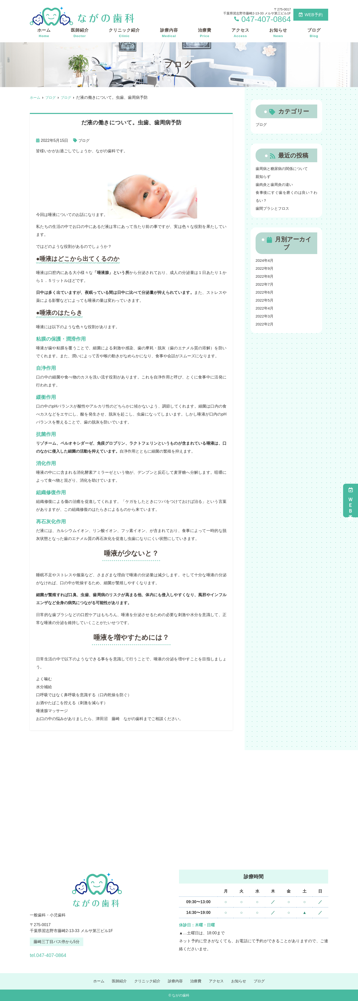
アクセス (240, 33)
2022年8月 (265, 276)
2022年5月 (265, 300)
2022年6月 (265, 292)
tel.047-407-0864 (62, 954)
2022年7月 (265, 284)
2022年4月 (265, 308)
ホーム (44, 33)
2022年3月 (265, 316)
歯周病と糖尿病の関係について (283, 168)
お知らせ (278, 33)
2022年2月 (265, 324)
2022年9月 (265, 268)
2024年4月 (265, 260)
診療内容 (169, 33)
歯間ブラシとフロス (273, 208)
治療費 (204, 33)
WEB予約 (311, 14)
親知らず (263, 176)
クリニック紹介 (124, 33)
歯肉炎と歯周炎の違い (275, 184)
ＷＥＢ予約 (350, 500)
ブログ (314, 33)
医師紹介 (80, 33)
